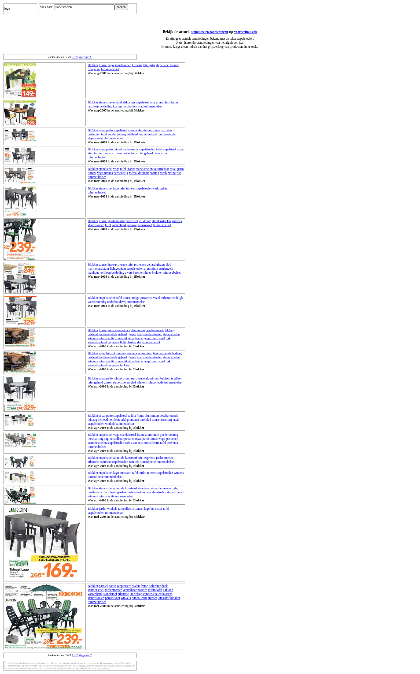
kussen (174, 65)
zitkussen (129, 102)
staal (162, 338)
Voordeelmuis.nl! (245, 32)
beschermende (155, 330)
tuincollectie (106, 338)
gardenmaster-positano (131, 492)
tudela (132, 416)
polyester (113, 342)
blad (140, 106)
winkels (93, 338)
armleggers (166, 268)
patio (109, 130)
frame (174, 102)
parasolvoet (144, 225)
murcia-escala (167, 134)
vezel (156, 298)
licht (123, 342)
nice (152, 102)
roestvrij (166, 420)
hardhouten (130, 106)
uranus (131, 169)
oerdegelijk (121, 173)
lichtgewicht (118, 268)
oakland (168, 590)
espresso (149, 458)
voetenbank (119, 225)
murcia (132, 130)
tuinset (103, 65)
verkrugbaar (161, 169)
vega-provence (168, 439)
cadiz (112, 586)
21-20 (75, 56)
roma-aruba (130, 149)
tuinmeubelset (110, 69)
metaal (133, 173)
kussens (137, 65)
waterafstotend (97, 342)
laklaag (121, 134)
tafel (146, 65)
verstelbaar (116, 439)
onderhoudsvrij (117, 302)
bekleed (93, 334)
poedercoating (169, 435)
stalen (136, 586)
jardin (160, 458)
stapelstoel (163, 65)
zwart (128, 272)
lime (90, 69)
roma (180, 149)
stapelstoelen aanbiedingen (209, 32)
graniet (143, 134)
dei (139, 342)
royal (102, 130)
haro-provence (117, 264)
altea (131, 338)
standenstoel (128, 435)
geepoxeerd (150, 338)
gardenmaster (117, 221)
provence (140, 264)
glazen (158, 153)
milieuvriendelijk (172, 298)
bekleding (106, 106)
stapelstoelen (123, 65)
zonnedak (121, 338)
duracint (143, 173)
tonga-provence (142, 298)
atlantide (118, 458)
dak (168, 338)
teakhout (93, 272)
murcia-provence (119, 330)
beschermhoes (142, 272)
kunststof (132, 221)
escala (112, 134)
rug (178, 173)
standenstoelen (161, 221)
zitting (172, 173)
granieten (133, 420)
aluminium (163, 102)
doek (164, 586)
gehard (148, 153)
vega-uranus (105, 173)
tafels (113, 334)
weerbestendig (97, 302)
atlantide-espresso (99, 462)
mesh (163, 173)
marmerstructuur (98, 268)
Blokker (93, 65)
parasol (132, 225)
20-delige (145, 221)
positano (93, 492)
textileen (93, 106)
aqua (97, 69)
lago (111, 65)
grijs (152, 65)
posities (129, 439)
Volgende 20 (85, 56)
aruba (139, 153)
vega (116, 169)
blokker (157, 272)
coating (154, 173)
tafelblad (132, 134)
